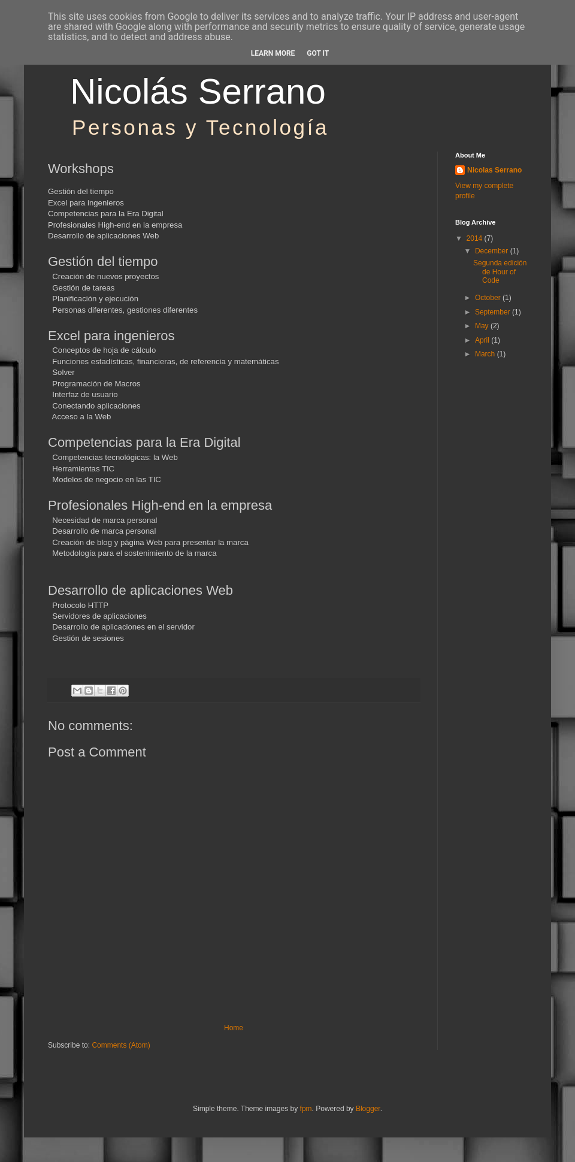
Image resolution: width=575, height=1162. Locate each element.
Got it (318, 53)
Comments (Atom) (121, 1045)
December (492, 251)
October (489, 297)
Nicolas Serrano (494, 170)
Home (233, 1028)
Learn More (273, 53)
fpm (306, 1108)
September (493, 312)
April (483, 340)
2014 (476, 238)
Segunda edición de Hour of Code (499, 272)
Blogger (368, 1108)
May (483, 326)
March (486, 354)
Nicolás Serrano (198, 91)
